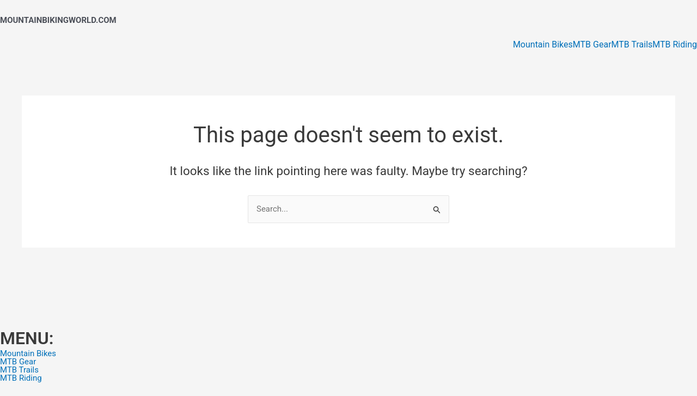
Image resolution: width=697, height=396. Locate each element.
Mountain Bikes (543, 44)
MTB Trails (632, 44)
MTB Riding (674, 44)
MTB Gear (592, 44)
